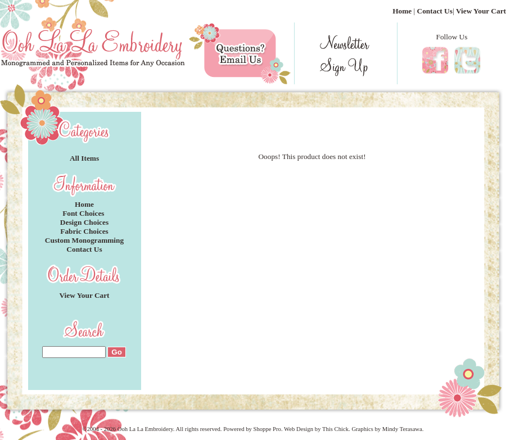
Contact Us (435, 11)
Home (402, 11)
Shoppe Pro (267, 429)
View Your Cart (481, 11)
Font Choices (84, 213)
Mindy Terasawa (402, 429)
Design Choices (84, 222)
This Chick (335, 429)
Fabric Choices (84, 231)
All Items (84, 158)
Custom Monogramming (84, 240)
